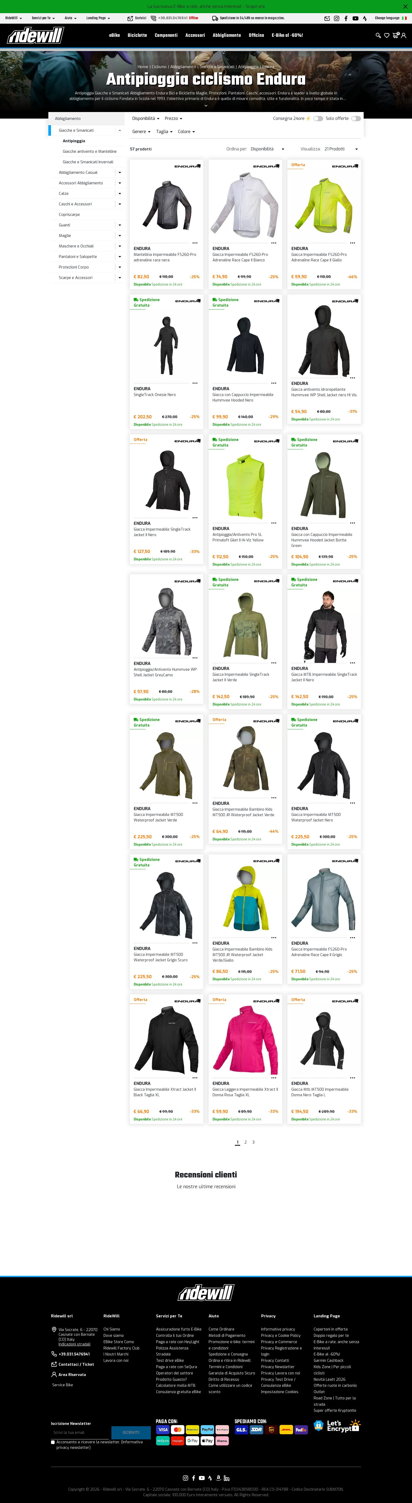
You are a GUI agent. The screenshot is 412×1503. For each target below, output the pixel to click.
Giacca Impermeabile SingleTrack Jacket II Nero (162, 532)
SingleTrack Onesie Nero (155, 394)
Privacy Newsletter (278, 1366)
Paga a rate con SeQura (176, 1366)
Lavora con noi (116, 1360)
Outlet (319, 1391)
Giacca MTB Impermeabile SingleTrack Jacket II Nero (324, 677)
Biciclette (137, 37)
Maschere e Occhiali (76, 246)
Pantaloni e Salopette (78, 256)
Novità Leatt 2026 (330, 1379)
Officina (256, 37)
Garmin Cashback (328, 1360)
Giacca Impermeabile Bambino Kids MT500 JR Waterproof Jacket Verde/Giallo (242, 955)
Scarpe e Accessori (75, 277)
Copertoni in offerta (331, 1329)
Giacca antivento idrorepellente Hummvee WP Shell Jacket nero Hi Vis (324, 392)
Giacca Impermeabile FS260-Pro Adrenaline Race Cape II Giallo (319, 257)
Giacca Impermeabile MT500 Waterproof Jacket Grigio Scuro (161, 957)
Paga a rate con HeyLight (177, 1341)
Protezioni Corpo (74, 267)
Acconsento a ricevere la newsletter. (99, 1445)
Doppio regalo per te (331, 1335)
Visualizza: (311, 149)
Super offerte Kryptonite (335, 1410)
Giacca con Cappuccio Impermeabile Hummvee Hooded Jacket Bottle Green (321, 540)
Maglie (65, 235)
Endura (268, 66)
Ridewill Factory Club (122, 1348)
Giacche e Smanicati (217, 66)
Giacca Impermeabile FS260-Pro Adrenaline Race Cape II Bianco (240, 257)
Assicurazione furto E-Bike (179, 1329)
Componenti (166, 37)
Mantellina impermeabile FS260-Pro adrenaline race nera (165, 257)
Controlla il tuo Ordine (175, 1335)
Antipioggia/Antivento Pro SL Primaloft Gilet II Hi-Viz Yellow (238, 537)
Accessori (195, 37)
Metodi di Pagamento (227, 1335)
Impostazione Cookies (279, 1391)
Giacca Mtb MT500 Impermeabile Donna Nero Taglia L (320, 1092)
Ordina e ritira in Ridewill (230, 1360)
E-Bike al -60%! (287, 37)
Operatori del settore (174, 1373)
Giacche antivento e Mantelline (90, 151)
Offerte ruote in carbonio (335, 1385)
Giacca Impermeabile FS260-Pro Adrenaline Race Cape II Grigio (319, 952)
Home (143, 66)
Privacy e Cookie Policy (281, 1335)
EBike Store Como (119, 1341)
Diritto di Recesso (224, 1379)
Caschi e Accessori (75, 204)
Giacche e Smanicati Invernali (88, 162)
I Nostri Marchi (116, 1354)
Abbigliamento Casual (78, 172)
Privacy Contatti (275, 1360)
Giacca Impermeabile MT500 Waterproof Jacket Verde (158, 817)
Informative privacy (278, 1329)
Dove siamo (114, 1335)
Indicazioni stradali (74, 1344)
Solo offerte (337, 118)
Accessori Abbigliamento (81, 183)
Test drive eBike (170, 1360)
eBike (114, 37)
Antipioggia (248, 66)
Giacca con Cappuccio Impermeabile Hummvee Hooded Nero (243, 397)
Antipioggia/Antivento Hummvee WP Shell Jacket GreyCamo (165, 672)
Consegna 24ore (289, 118)
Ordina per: (236, 149)
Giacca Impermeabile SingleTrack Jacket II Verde (241, 677)
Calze (64, 193)
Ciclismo (159, 66)
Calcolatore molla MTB (175, 1385)
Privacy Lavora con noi (280, 1373)
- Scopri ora (254, 6)
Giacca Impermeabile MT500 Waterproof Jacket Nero (316, 817)
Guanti (64, 225)
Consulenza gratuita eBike (178, 1391)
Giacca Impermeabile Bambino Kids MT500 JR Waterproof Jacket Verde (243, 812)
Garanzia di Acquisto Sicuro (232, 1373)
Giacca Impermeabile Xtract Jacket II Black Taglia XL (165, 1092)
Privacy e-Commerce (279, 1341)
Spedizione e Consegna (228, 1354)
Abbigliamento (227, 37)
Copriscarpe (69, 214)
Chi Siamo (112, 1329)
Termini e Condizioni (226, 1366)
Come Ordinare (221, 1329)
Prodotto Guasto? (171, 1379)
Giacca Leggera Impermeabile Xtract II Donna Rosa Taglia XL (245, 1092)
